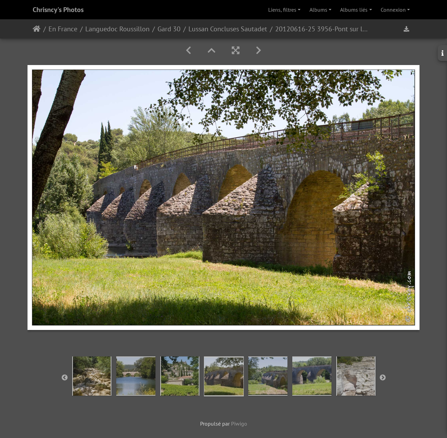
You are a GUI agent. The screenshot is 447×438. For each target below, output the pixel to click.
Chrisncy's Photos (58, 9)
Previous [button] (64, 377)
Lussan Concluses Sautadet (227, 28)
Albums (318, 9)
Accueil (37, 29)
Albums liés (354, 9)
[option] (92, 376)
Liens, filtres (282, 9)
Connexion (393, 9)
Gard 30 (169, 28)
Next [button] (382, 377)
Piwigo (239, 423)
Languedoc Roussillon (117, 28)
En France (62, 28)
